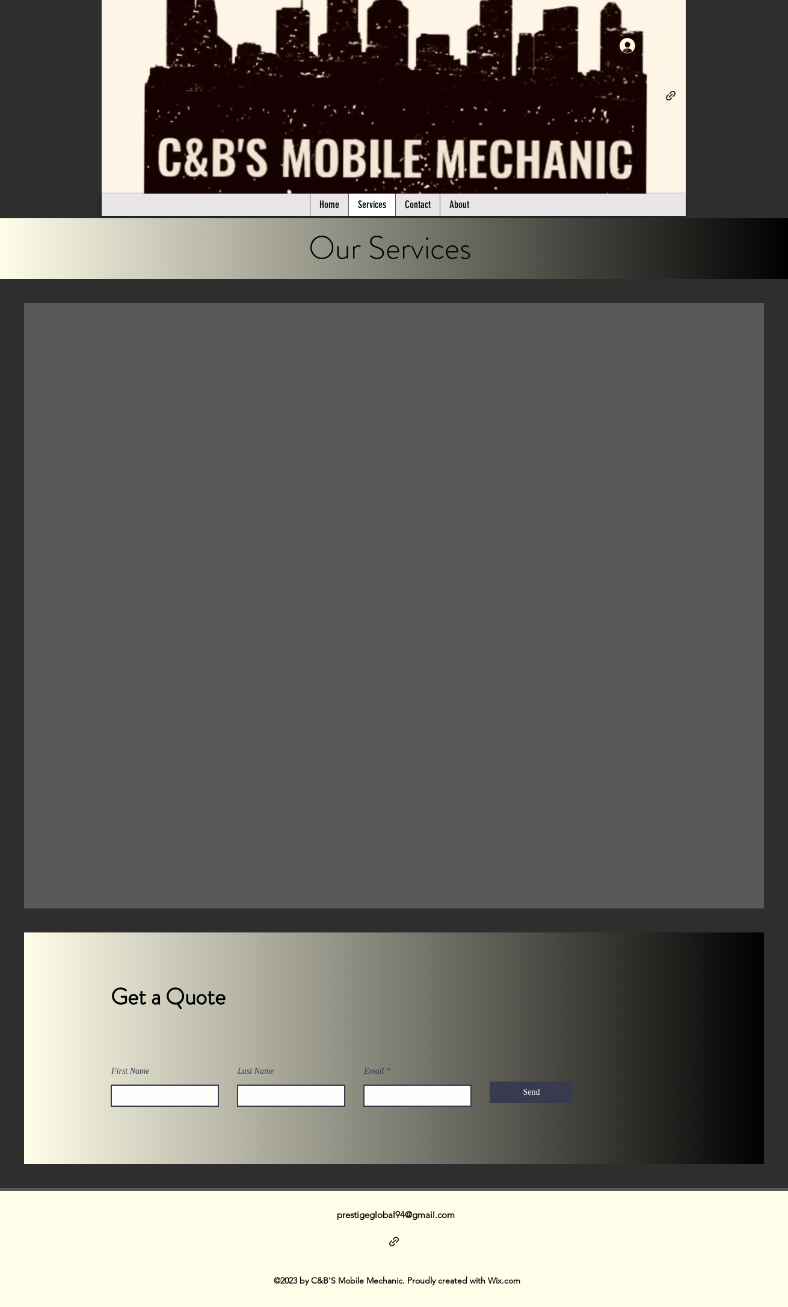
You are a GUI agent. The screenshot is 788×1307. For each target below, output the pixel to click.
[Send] (531, 1092)
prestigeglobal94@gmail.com (396, 1214)
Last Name (256, 1071)
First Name (130, 1071)
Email (374, 1071)
